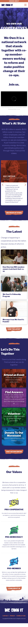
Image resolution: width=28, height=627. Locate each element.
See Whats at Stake (14, 213)
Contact (6, 616)
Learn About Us (14, 588)
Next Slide (25, 185)
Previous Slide (2, 185)
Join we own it (14, 1)
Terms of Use (20, 616)
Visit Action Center (14, 451)
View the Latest (14, 329)
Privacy (12, 616)
